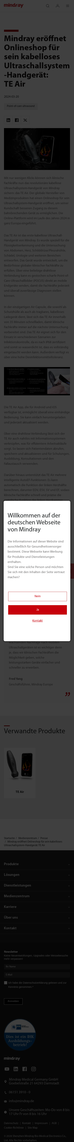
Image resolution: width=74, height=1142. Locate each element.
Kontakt (37, 620)
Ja (37, 609)
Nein (38, 596)
